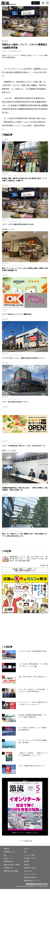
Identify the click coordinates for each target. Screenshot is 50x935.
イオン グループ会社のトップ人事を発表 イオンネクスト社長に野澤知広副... (33, 690)
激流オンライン (7, 55)
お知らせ (26, 848)
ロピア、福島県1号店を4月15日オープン (32, 766)
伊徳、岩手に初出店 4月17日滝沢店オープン (33, 678)
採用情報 (26, 861)
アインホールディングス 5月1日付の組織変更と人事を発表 (33, 741)
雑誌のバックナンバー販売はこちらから (26, 832)
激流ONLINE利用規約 (30, 877)
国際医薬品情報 (8, 861)
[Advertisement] (25, 629)
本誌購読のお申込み (30, 867)
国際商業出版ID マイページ (32, 880)
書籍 (25, 852)
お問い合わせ (28, 871)
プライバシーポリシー (30, 874)
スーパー (4, 51)
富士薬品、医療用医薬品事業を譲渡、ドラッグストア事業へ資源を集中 (33, 716)
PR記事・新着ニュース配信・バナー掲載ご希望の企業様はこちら (25, 569)
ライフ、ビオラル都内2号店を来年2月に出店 (17, 224)
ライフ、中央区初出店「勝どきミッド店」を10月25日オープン (24, 446)
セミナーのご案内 (29, 855)
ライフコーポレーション (15, 51)
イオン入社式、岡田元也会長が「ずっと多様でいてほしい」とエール (33, 665)
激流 (5, 855)
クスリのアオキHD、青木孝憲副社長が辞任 (33, 651)
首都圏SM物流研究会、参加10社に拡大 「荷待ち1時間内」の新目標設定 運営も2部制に (24, 489)
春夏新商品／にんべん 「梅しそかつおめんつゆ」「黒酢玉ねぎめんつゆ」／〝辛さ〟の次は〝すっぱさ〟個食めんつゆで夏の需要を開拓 (29, 559)
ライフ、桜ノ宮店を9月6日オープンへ (15, 402)
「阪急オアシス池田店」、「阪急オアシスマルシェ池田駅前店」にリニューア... (33, 754)
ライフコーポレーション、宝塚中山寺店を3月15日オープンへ (23, 358)
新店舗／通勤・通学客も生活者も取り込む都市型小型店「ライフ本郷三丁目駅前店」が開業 (24, 179)
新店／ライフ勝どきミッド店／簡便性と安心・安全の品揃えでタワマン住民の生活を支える (24, 535)
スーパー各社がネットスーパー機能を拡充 (17, 314)
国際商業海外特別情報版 (11, 871)
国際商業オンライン (10, 852)
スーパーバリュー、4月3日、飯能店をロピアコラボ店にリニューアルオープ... (33, 703)
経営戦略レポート (9, 867)
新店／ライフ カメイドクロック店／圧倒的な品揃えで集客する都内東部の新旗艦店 (25, 269)
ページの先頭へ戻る (25, 841)
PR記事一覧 (44, 565)
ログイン (35, 3)
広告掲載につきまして (30, 858)
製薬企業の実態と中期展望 (12, 864)
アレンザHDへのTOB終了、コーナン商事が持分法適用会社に (33, 729)
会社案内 (26, 864)
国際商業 (6, 848)
